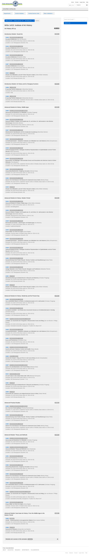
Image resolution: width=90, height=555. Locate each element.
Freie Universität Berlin (8, 548)
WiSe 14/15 (9, 20)
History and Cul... (18, 20)
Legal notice (82, 2)
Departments (8, 13)
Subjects (79, 5)
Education (10, 549)
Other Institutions (49, 13)
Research (17, 549)
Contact (76, 2)
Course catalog (9, 9)
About (4, 549)
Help (87, 2)
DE (70, 5)
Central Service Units (34, 13)
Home (72, 2)
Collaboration (35, 549)
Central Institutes (20, 13)
